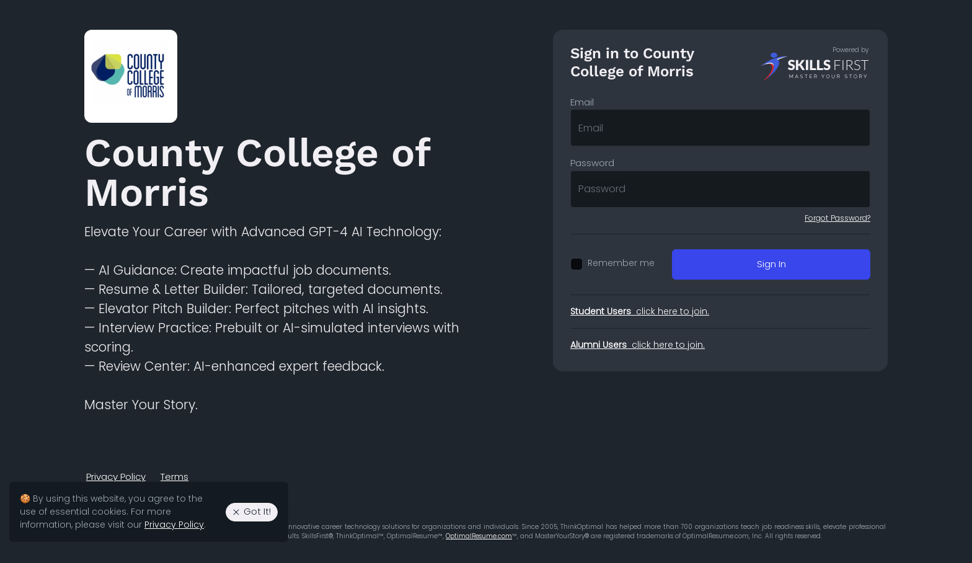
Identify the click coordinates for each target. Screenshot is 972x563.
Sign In (771, 263)
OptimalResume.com (479, 536)
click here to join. (639, 311)
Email (582, 102)
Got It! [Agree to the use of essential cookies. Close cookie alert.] (251, 511)
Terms (174, 476)
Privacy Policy (116, 476)
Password (592, 162)
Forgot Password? (837, 218)
